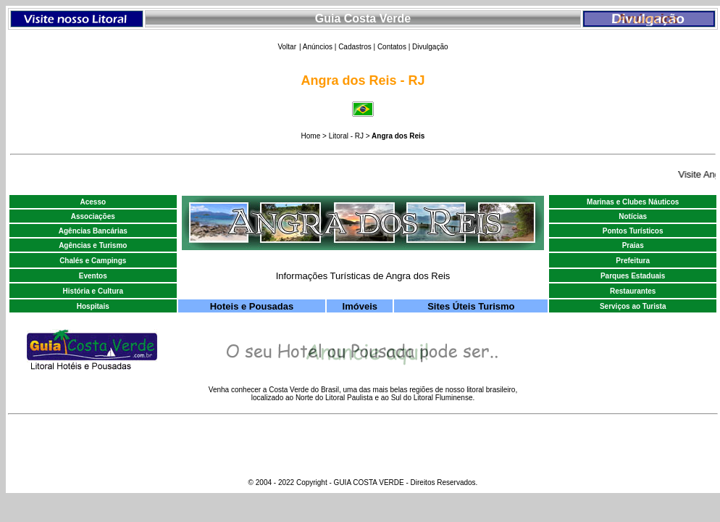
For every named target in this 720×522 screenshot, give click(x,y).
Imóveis (360, 306)
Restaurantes (633, 291)
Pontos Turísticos (633, 231)
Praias (633, 245)
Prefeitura (633, 261)
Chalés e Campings (92, 261)
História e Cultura (93, 291)
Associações (93, 216)
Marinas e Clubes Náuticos (633, 202)
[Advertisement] (76, 80)
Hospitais (93, 306)
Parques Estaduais (632, 276)
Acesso (93, 202)
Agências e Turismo (93, 245)
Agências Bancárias (93, 231)
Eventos (93, 276)
